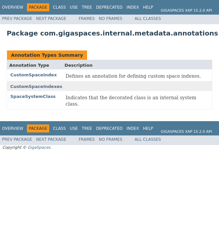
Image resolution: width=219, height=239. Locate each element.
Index (133, 7)
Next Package (51, 18)
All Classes (148, 18)
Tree (87, 7)
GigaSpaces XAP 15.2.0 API (186, 10)
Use (74, 7)
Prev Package (17, 18)
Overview (12, 7)
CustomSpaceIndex (33, 74)
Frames (87, 18)
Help (148, 7)
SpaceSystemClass (32, 96)
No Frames (110, 18)
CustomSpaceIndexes (36, 86)
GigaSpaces (39, 147)
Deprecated (109, 7)
